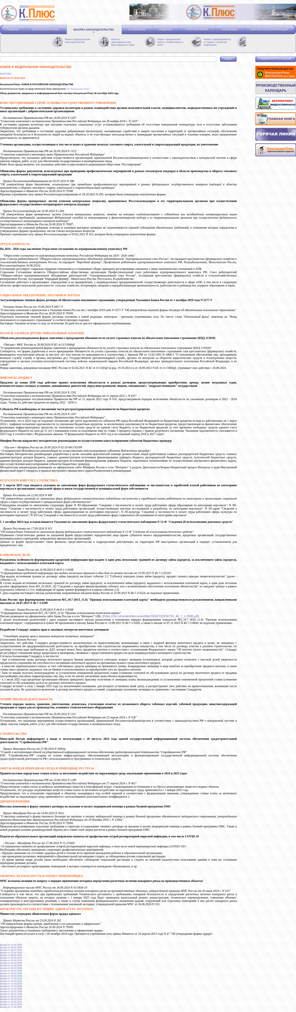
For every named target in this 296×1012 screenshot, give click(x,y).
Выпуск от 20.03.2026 (11, 970)
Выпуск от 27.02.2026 (11, 1007)
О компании (137, 29)
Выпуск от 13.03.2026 (11, 983)
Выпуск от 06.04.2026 (11, 955)
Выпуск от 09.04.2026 (11, 947)
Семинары (229, 29)
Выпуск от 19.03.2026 (11, 973)
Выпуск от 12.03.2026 (11, 986)
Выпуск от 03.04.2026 (11, 958)
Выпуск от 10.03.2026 (11, 991)
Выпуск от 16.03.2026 (11, 981)
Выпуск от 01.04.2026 (11, 963)
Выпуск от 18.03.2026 (11, 976)
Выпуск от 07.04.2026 (11, 952)
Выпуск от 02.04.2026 (11, 960)
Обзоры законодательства (93, 29)
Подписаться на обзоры (275, 59)
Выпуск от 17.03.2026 (11, 978)
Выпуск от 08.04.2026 (11, 950)
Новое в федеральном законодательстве (77, 40)
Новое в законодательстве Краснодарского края (122, 42)
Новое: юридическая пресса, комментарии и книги (170, 42)
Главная (12, 29)
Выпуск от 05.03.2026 (11, 996)
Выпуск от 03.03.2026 (11, 1002)
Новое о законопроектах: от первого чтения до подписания (217, 42)
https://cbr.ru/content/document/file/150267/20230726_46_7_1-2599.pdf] (151, 616)
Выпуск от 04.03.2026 (11, 999)
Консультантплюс (45, 29)
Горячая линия (197, 29)
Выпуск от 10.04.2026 (11, 945)
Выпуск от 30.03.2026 (11, 968)
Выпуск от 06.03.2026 (11, 994)
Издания (165, 29)
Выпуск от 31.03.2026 (11, 965)
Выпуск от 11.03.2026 (11, 989)
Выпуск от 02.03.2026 (11, 1004)
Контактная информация (269, 29)
